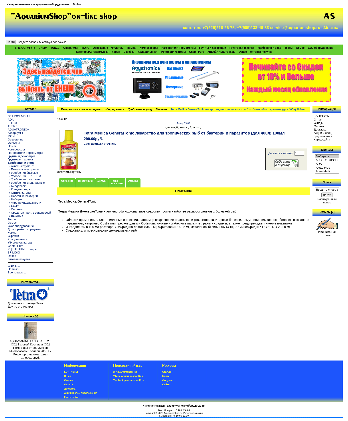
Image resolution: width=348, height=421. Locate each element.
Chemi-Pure (196, 51)
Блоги (166, 376)
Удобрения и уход (140, 109)
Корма (116, 51)
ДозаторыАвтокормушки (92, 51)
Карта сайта (322, 139)
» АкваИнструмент (21, 166)
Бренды (327, 149)
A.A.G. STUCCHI (327, 160)
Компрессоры (149, 47)
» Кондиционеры (19, 189)
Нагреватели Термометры (178, 47)
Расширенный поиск (326, 200)
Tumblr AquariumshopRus (128, 380)
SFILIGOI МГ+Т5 (25, 47)
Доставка (320, 129)
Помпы (131, 47)
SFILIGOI (14, 252)
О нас (318, 119)
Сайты (166, 384)
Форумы (167, 380)
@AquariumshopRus (125, 371)
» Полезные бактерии (23, 196)
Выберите (327, 156)
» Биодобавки (17, 186)
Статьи (166, 371)
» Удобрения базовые (23, 172)
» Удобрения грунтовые (24, 179)
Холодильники (147, 51)
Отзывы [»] (327, 212)
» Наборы (15, 199)
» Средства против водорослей (29, 212)
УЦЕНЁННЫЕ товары (221, 51)
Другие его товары (20, 306)
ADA (11, 119)
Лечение (161, 109)
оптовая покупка (261, 51)
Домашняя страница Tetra (25, 303)
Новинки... (15, 269)
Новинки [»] (30, 316)
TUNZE (55, 47)
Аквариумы (70, 47)
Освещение (100, 47)
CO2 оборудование (320, 47)
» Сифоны (15, 209)
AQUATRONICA (18, 129)
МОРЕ (85, 47)
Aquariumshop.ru (173, 413)
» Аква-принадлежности (24, 202)
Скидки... (14, 265)
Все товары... (17, 272)
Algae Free (327, 168)
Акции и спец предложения (323, 134)
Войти (77, 4)
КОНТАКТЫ (322, 116)
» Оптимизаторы (19, 192)
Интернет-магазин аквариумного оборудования (38, 4)
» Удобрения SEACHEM (24, 176)
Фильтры (117, 47)
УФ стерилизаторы (173, 51)
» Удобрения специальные (26, 182)
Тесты (289, 47)
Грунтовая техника (241, 47)
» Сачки (13, 206)
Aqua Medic (327, 171)
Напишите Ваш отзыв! (327, 232)
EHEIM (43, 47)
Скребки (129, 51)
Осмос (300, 47)
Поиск (327, 182)
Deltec (243, 51)
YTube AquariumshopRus (128, 376)
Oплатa (319, 126)
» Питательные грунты (23, 169)
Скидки (319, 123)
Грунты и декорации (212, 47)
